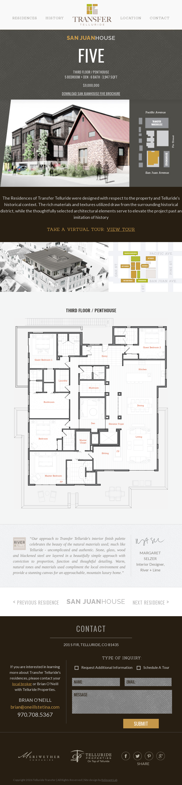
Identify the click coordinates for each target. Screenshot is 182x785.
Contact (160, 18)
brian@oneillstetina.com (35, 707)
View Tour (121, 229)
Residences (24, 18)
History (55, 18)
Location (130, 18)
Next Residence (151, 601)
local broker (22, 683)
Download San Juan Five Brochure (91, 93)
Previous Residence (36, 601)
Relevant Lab (109, 780)
